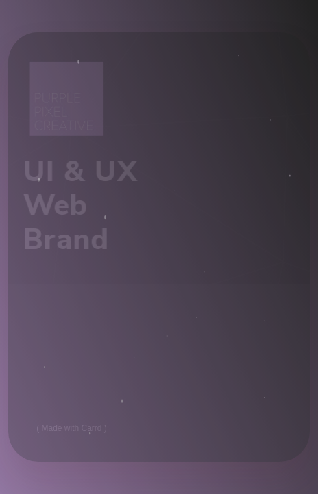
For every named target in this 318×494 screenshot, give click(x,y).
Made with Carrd (72, 428)
